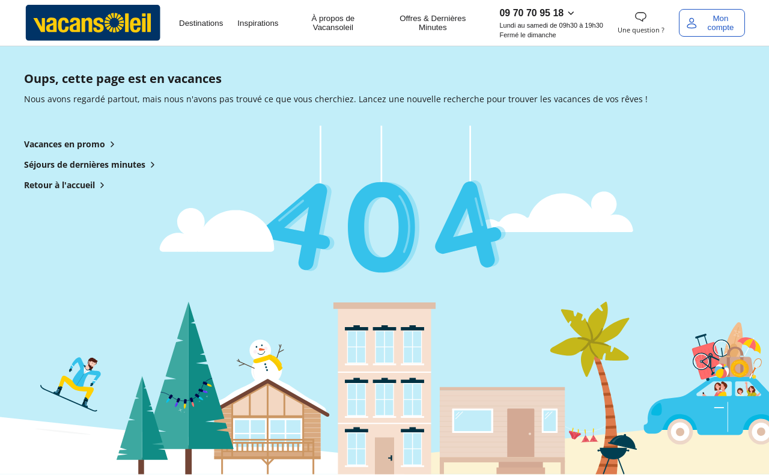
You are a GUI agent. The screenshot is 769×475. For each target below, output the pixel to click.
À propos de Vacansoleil (332, 23)
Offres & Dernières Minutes (433, 23)
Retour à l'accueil (66, 185)
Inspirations (257, 23)
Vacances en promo (72, 144)
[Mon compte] (712, 23)
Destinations (201, 23)
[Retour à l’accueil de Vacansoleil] (93, 23)
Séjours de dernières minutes (92, 165)
